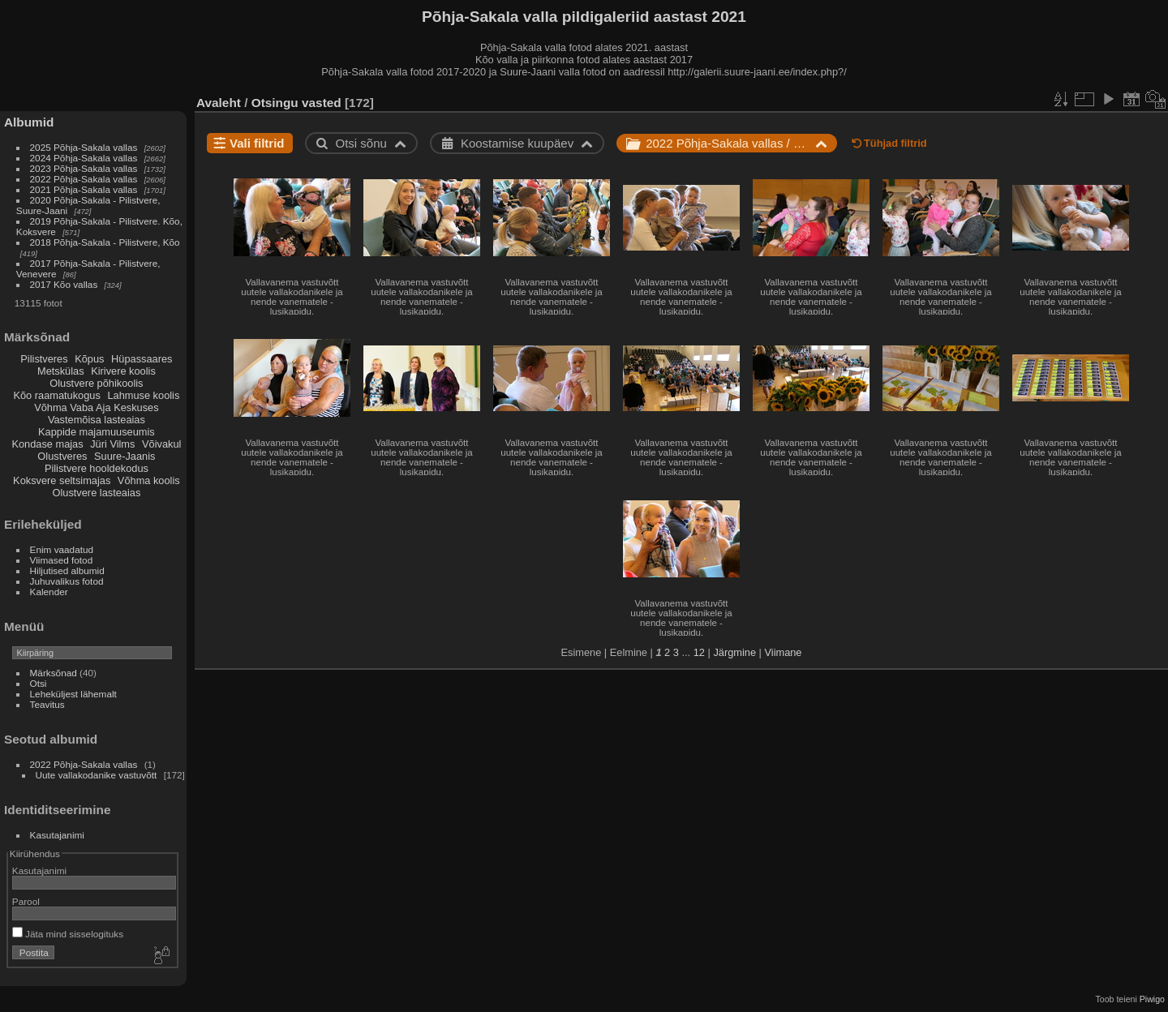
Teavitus (47, 704)
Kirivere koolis (123, 371)
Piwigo (1152, 999)
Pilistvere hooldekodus (96, 468)
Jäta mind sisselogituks (67, 933)
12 (699, 652)
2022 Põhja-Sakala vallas (84, 179)
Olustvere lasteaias (96, 493)
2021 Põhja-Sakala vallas (84, 189)
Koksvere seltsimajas (61, 480)
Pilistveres (43, 359)
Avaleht (218, 102)
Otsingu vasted (296, 102)
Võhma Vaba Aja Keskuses (96, 407)
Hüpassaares (141, 359)
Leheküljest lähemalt (73, 693)
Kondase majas (47, 444)
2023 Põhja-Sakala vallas (84, 168)
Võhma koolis (149, 480)
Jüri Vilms (112, 444)
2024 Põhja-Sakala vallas (84, 157)
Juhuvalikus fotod (67, 581)
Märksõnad (53, 672)
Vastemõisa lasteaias (96, 420)
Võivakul (161, 444)
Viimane (782, 652)
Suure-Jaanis (124, 456)
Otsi (38, 683)
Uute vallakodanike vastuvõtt (96, 775)
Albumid (29, 122)
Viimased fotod (61, 560)
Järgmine (734, 652)
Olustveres (62, 456)
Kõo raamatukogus (56, 395)
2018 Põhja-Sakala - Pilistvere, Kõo (105, 242)
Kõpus (89, 359)
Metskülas (60, 371)
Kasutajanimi (57, 835)
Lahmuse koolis (143, 395)
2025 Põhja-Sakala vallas (84, 147)
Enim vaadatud (62, 549)
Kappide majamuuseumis (96, 432)
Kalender (49, 591)
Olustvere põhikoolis (96, 383)
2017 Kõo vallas (64, 284)
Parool (26, 901)
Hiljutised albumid (67, 570)
